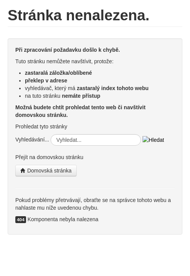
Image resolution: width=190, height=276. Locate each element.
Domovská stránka (46, 171)
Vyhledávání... (32, 139)
